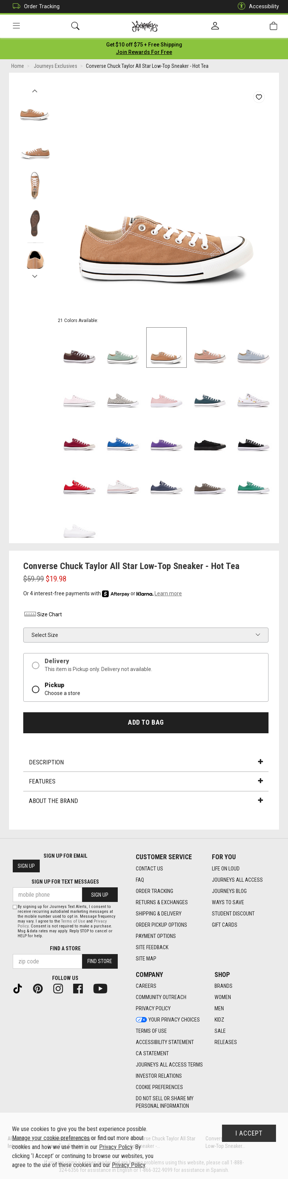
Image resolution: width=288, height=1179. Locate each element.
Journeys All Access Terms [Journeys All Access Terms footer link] (169, 1065)
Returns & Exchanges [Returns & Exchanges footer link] (162, 902)
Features (146, 782)
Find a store (65, 948)
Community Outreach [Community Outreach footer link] (161, 998)
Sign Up (26, 866)
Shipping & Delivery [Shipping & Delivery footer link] (159, 914)
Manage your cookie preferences (51, 1138)
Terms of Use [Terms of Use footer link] (151, 1031)
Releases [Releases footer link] (225, 1043)
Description (146, 762)
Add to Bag (146, 723)
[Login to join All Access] (144, 45)
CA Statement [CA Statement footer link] (152, 1054)
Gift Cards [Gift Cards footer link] (224, 925)
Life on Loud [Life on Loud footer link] (226, 869)
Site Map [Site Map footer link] (146, 959)
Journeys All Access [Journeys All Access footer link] (237, 880)
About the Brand (146, 801)
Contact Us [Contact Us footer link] (149, 869)
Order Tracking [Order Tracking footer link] (154, 891)
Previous (34, 89)
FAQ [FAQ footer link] (140, 880)
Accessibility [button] (256, 6)
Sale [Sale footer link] (220, 1031)
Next (34, 274)
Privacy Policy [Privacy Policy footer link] (153, 1009)
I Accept (249, 1133)
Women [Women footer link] (222, 998)
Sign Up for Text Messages (65, 882)
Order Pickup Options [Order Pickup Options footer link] (161, 925)
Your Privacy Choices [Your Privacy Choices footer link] (168, 1020)
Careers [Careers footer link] (146, 986)
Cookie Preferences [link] (159, 1088)
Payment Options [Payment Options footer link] (156, 936)
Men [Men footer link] (219, 1009)
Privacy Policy (115, 1147)
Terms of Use (73, 921)
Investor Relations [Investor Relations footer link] (159, 1076)
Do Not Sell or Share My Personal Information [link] (165, 1102)
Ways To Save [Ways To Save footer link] (228, 902)
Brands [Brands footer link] (223, 986)
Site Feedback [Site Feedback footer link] (152, 947)
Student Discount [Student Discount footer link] (233, 914)
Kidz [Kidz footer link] (219, 1020)
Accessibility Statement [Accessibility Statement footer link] (165, 1043)
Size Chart (42, 615)
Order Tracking (34, 6)
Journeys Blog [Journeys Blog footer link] (229, 891)
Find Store (99, 962)
